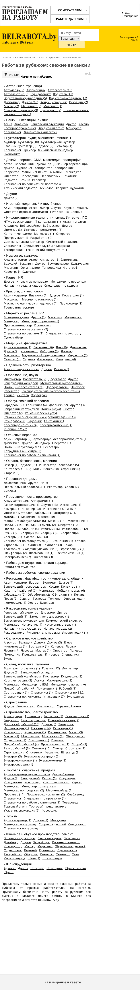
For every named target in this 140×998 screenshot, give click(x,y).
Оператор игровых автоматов (26, 211)
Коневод (57, 646)
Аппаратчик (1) (42, 500)
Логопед (67, 351)
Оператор (11, 176)
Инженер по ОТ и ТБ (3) (60, 508)
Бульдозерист (41, 94)
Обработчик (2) (39, 594)
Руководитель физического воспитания (51, 391)
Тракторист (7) (50, 110)
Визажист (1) (38, 295)
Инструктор (12, 379)
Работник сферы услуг (41, 413)
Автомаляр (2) (14, 90)
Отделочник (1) (15, 740)
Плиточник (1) (38, 740)
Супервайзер (13, 337)
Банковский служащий (47, 124)
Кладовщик (67, 778)
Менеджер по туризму (20, 824)
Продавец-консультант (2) (46, 794)
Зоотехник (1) (39, 646)
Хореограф (12, 271)
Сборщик (31, 854)
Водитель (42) (63, 94)
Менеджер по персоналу (68, 281)
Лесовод (27, 650)
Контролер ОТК (64, 513)
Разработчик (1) (41, 237)
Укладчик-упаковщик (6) (40, 549)
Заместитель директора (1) (49, 616)
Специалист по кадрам (61, 285)
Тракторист (12, 549)
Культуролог (80, 263)
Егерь (68, 642)
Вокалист (26, 263)
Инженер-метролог (18, 513)
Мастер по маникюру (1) (40, 299)
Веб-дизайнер (30, 225)
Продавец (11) (14, 794)
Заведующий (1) (15, 616)
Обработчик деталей (70, 846)
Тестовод (39, 598)
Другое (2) (46, 146)
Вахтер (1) (11, 465)
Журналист (24, 168)
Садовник (35, 421)
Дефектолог (57, 379)
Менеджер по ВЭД (35, 684)
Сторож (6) (11, 473)
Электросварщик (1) (18, 764)
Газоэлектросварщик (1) (21, 504)
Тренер (9, 395)
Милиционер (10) (46, 469)
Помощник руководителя (22, 447)
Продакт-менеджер (18, 325)
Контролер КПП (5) (17, 469)
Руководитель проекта (43, 632)
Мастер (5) (11, 736)
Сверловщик (70, 533)
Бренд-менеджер (16, 317)
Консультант (25, 706)
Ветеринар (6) (44, 347)
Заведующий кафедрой (21, 383)
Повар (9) (11, 598)
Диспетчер (12, 102)
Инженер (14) (41, 728)
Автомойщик (35, 90)
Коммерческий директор (64, 620)
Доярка (39, 642)
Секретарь (51, 447)
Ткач (75, 854)
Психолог (78, 387)
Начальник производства (22, 628)
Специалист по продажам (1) (45, 798)
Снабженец (75, 794)
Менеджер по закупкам (39, 786)
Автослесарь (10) (60, 90)
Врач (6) (62, 347)
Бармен (34, 582)
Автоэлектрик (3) (16, 94)
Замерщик (11, 508)
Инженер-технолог (66, 842)
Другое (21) (29, 465)
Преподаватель (57, 387)
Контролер (32, 782)
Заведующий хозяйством (22, 676)
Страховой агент (69, 706)
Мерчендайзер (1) (59, 790)
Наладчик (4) (13, 525)
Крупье (69, 207)
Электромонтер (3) (52, 760)
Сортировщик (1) (16, 692)
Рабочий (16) (50, 529)
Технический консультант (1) (47, 249)
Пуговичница (67, 850)
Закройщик (41, 842)
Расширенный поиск (129, 39)
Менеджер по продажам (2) (24, 790)
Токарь (69, 545)
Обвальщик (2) (14, 594)
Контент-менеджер (18, 233)
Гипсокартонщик (33, 720)
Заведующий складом (37, 672)
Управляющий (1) (75, 632)
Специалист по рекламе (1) (23, 333)
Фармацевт (45, 359)
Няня (44, 483)
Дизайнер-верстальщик (70, 164)
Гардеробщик (14, 405)
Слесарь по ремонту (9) (21, 110)
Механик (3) (56, 521)
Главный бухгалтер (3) (20, 146)
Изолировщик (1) (16, 728)
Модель (82, 207)
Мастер (30, 846)
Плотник (57, 740)
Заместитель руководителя (24, 620)
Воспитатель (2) (34, 379)
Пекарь (79, 594)
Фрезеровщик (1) (73, 549)
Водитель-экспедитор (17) (68, 98)
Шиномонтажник (76, 110)
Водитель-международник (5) (25, 98)
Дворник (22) (58, 405)
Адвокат (10, 868)
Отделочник (13, 850)
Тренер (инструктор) (19, 307)
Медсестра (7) (78, 355)
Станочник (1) (63, 541)
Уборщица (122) (15, 429)
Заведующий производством (25, 586)
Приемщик (47, 850)
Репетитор (11, 391)
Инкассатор (47, 465)
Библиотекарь (67, 259)
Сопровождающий (52, 824)
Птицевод (52, 654)
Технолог (46, 188)
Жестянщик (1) (70, 504)
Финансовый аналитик (40, 132)
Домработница (15, 483)
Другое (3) (77, 405)
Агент (8, 124)
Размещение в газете (62, 982)
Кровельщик (57, 732)
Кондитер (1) (70, 586)
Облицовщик (75, 736)
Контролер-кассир (56, 782)
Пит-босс (56, 211)
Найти (71, 45)
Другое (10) (30, 102)
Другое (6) (49, 724)
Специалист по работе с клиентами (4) (32, 455)
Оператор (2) (13, 413)
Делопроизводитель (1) (70, 439)
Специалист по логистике (22, 696)
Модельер (45, 846)
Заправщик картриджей (21, 409)
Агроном (10, 642)
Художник (77, 188)
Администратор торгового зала (27, 774)
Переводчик (30, 176)
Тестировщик (14, 249)
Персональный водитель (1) (24, 487)
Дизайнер (44, 164)
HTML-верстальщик (18, 221)
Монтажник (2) (78, 521)
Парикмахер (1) (71, 303)
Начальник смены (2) (40, 525)
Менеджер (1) (44, 233)
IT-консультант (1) (48, 221)
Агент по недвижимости (21, 369)
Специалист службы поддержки (47, 245)
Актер (33, 207)
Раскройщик (13, 854)
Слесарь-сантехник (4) (56, 425)
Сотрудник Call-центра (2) (22, 451)
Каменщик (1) (63, 728)
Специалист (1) (42, 692)
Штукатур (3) (70, 752)
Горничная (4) (36, 405)
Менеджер (73, 128)
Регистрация (130, 16)
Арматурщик (13, 716)
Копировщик (64, 168)
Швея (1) (34, 858)
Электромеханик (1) (70, 553)
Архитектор (33, 716)
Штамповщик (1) (41, 553)
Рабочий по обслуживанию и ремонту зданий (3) (40, 417)
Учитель (23, 395)
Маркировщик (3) (59, 680)
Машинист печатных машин (42, 172)
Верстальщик (24, 164)
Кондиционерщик (53, 102)
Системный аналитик (62, 241)
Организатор (30, 267)
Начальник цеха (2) (58, 628)
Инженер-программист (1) (43, 229)
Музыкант (11, 267)
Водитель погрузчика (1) (22, 668)
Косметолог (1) (73, 295)
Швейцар (47, 602)
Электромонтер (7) (17, 557)
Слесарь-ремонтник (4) (21, 425)
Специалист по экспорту (63, 333)
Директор (48, 612)
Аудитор (10, 142)
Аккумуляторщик (16, 500)
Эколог (9, 658)
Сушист (25, 598)
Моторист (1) (52, 106)
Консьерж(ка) (51, 409)
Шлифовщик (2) (15, 553)
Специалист (12, 132)
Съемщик (47, 854)
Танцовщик (73, 211)
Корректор (12, 172)
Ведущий (10, 263)
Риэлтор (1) (62, 369)
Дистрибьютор (63, 774)
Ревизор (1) (63, 146)
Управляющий (74, 598)
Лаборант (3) (49, 351)
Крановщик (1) (35, 732)
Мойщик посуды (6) (71, 590)
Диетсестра (78, 347)
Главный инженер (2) (63, 720)
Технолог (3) (52, 545)
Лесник (71, 646)
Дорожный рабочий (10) (21, 724)
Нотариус (37, 868)
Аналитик (21, 124)
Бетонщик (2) (53, 716)
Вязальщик (72, 838)
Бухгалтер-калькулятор (58, 142)
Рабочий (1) (67, 688)
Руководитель (14, 632)
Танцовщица (51, 267)
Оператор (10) (68, 525)
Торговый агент (15, 806)
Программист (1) (16, 237)
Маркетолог (73, 317)
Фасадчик (52, 752)
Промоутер (42, 325)
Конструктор (13, 732)
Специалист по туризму (21, 828)
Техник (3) (33, 545)
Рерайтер (39, 180)
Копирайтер (43, 168)
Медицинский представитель (43, 355)
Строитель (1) (75, 748)
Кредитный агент (51, 128)
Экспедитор (75, 696)
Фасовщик (49, 810)
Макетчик (55, 317)
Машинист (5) (31, 106)
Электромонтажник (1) (20, 760)
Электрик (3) (13, 756)
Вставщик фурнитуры (19, 838)
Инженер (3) (13, 229)
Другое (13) (49, 504)
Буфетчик (49, 582)
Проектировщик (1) (55, 744)
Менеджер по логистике (68, 684)
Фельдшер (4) (66, 359)
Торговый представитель (48, 806)
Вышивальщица (50, 838)
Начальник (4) (32, 624)
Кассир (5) (49, 778)
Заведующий (30, 778)
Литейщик (11, 517)
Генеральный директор (21, 612)
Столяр (80, 541)
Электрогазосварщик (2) (41, 756)
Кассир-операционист (20, 128)
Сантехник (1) (54, 421)
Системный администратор (24, 241)
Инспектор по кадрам (32, 281)
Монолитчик (30, 736)
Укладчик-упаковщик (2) (21, 810)
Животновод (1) (15, 646)
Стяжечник (34, 752)
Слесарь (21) (13, 537)
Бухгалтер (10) (28, 142)
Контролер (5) (69, 465)
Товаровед (70, 802)
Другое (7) (66, 582)
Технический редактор (20, 188)
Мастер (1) (42, 650)
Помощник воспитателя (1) (23, 387)
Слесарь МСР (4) (36, 537)
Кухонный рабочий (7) (20, 590)
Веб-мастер (51, 225)
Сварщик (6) (50, 533)
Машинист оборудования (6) (25, 521)
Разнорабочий (14, 421)
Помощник (12, 654)
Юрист (8, 872)
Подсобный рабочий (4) (21, 529)
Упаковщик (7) (54, 696)
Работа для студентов (19, 567)
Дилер (44, 207)
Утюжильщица (14, 858)
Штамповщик (52, 858)
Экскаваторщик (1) (17, 114)
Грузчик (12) (51, 668)
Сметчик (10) (41, 748)
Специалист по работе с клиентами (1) (32, 802)
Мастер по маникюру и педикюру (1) (30, 303)
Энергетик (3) (43, 557)
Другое (71, 124)
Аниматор (47, 259)
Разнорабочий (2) (75, 529)
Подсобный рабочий (19, 688)
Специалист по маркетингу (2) (26, 329)
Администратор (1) (17, 347)
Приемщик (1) (46, 688)
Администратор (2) (17, 439)
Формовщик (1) (15, 602)
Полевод (76, 650)
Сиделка (29, 359)
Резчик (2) (11, 533)
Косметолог (29, 351)
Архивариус (42, 439)
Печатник (70, 176)
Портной (30, 850)
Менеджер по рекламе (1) (40, 321)
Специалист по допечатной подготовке (33, 184)
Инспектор (51, 676)
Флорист (61, 188)
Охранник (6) (70, 469)
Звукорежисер (58, 263)
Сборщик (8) (30, 533)
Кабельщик (42, 513)
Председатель (32, 654)
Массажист (12, 299)
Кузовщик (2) (78, 102)
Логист (39, 680)
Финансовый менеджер (55, 150)
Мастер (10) (46, 517)
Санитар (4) (12, 359)
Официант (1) (62, 594)
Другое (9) (11, 351)
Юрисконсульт (75, 868)
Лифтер (68, 409)
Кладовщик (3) (71, 676)
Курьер (77, 782)
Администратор (15, 207)
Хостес (33, 602)
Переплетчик (50, 176)
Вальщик (25, 642)
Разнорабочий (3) (17, 748)
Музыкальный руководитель (61, 383)
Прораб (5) (79, 744)
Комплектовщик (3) (18, 680)
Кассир (84, 124)
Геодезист (11, 720)
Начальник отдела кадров (23, 285)
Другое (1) (38, 317)
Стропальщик (14, 545)
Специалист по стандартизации (27, 541)
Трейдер (30, 150)
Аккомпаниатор (15, 259)
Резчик (25, 180)
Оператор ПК (61, 443)
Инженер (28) (31, 508)
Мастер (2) (11, 106)
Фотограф (70, 267)
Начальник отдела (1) (60, 624)
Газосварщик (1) (77, 716)
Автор (8, 164)
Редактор (10, 180)
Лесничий (11, 650)
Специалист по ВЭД (69, 692)
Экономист (12, 154)
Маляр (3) (76, 732)
